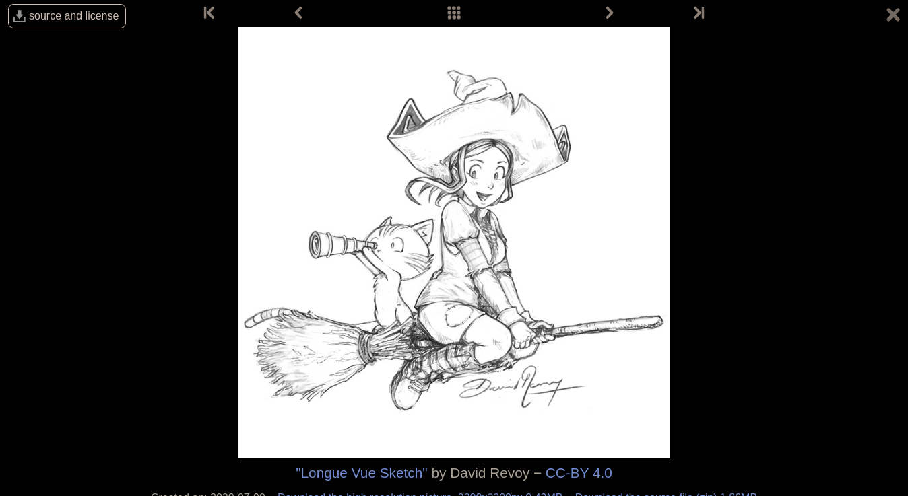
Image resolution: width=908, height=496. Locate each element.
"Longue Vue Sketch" (362, 473)
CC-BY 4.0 (579, 473)
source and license (74, 16)
